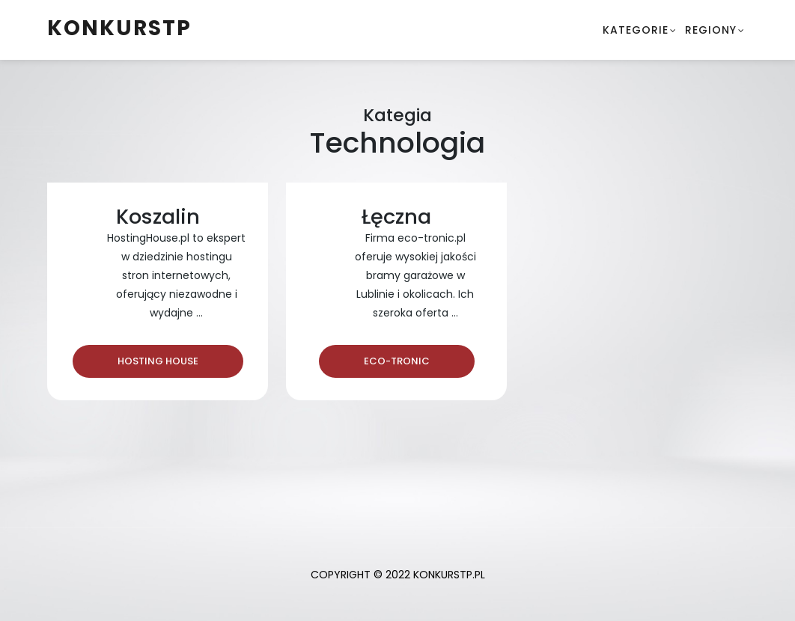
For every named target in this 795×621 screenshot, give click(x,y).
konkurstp (119, 28)
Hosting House (158, 361)
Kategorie (635, 29)
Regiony (711, 29)
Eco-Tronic (397, 361)
